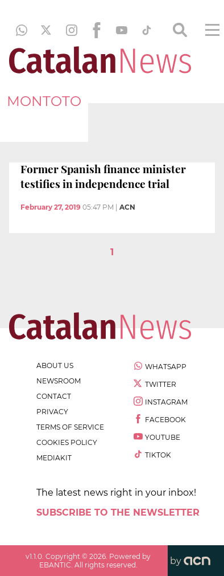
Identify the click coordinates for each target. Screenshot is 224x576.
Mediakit (54, 458)
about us (54, 365)
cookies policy (66, 442)
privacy (52, 411)
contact (53, 396)
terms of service (70, 427)
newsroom (58, 381)
